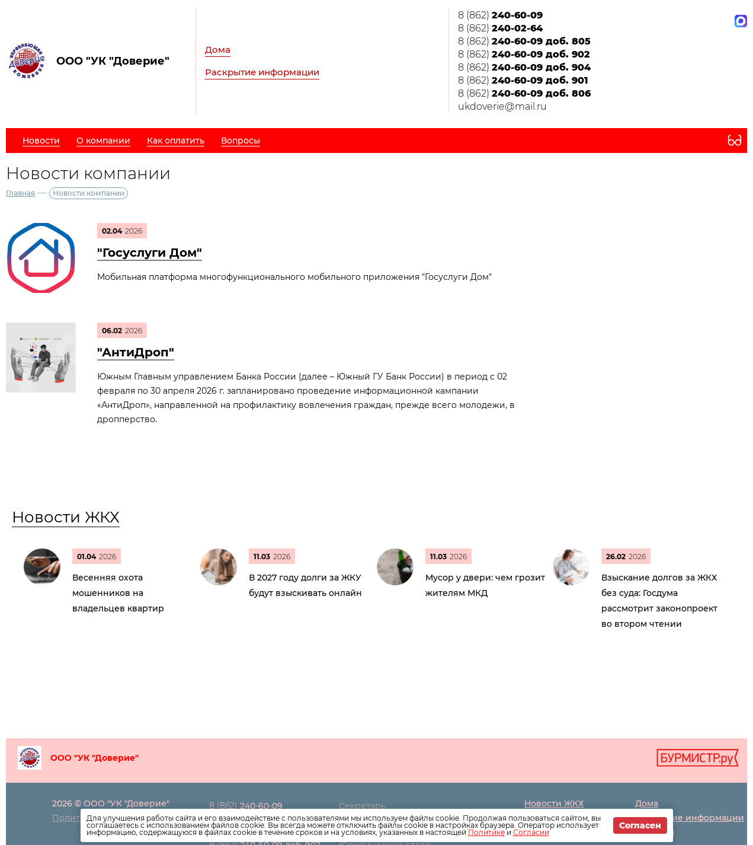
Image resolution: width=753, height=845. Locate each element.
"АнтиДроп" (135, 352)
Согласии (531, 832)
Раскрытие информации (262, 72)
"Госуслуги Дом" (149, 252)
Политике (486, 832)
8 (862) (500, 15)
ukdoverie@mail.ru (502, 106)
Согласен (640, 825)
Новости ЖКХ (66, 517)
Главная (20, 193)
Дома (217, 49)
